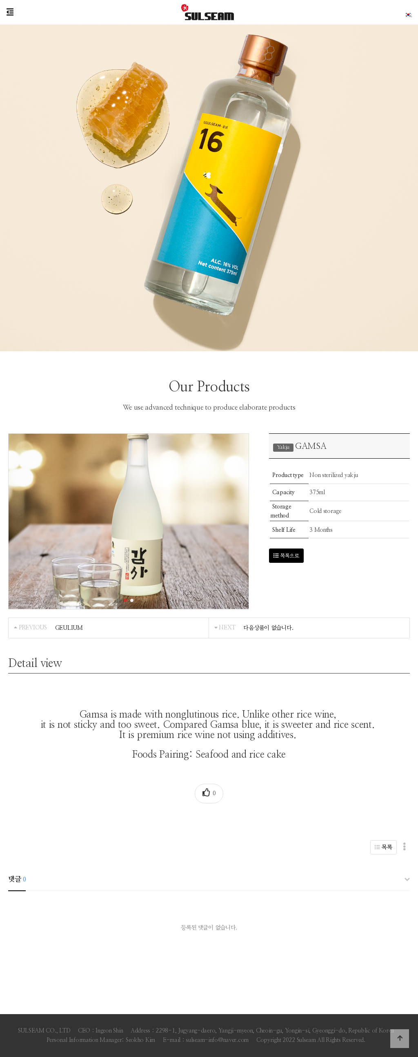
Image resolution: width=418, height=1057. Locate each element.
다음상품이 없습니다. (268, 628)
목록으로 (286, 556)
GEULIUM (69, 628)
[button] (125, 600)
